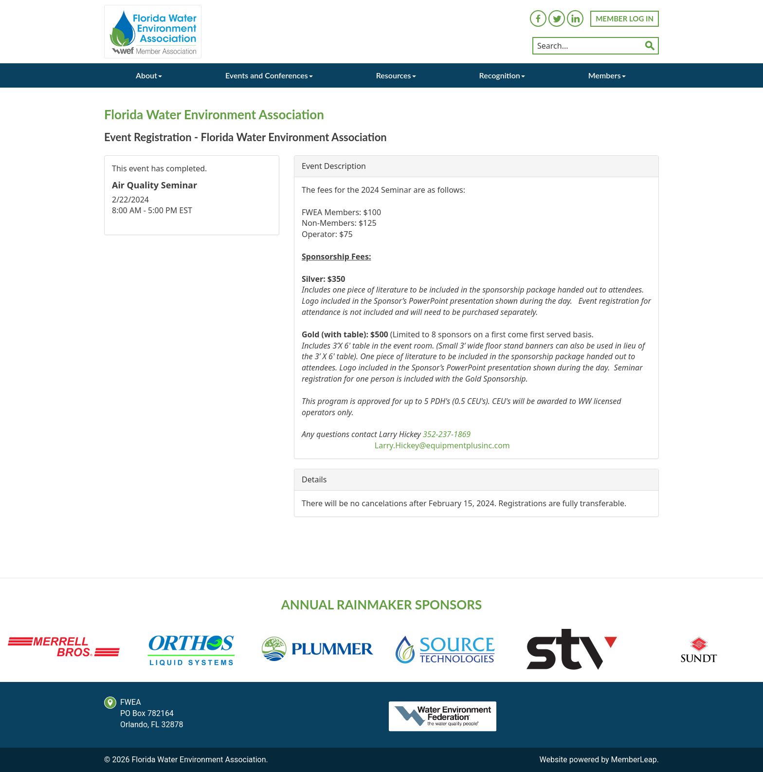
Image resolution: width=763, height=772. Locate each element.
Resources (396, 75)
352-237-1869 (447, 434)
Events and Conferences (269, 75)
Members (607, 75)
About (149, 75)
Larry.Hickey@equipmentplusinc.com (442, 445)
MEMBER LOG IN (625, 18)
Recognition (502, 75)
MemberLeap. (635, 759)
